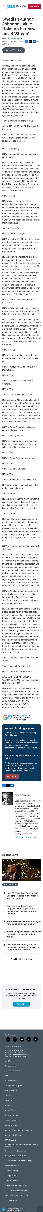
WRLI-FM (26, 1054)
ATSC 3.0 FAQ (22, 1056)
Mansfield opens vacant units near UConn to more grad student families (24, 934)
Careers (7, 1095)
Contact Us (8, 1100)
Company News (10, 1066)
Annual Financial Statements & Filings (18, 1161)
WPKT (20, 1054)
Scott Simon (16, 38)
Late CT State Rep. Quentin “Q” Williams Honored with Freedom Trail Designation (22, 895)
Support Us (9, 1105)
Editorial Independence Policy (15, 1185)
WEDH (7, 1052)
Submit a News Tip (11, 1110)
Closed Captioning (11, 1171)
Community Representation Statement (18, 1130)
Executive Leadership (12, 1071)
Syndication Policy (11, 1180)
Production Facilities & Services (16, 1190)
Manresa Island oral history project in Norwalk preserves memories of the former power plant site (22, 910)
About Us (8, 1061)
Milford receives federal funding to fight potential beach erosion (24, 922)
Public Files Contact (11, 1056)
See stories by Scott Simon (26, 837)
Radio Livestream (11, 1125)
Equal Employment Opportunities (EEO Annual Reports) (21, 1145)
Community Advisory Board (14, 1086)
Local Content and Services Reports (17, 1195)
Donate (35, 6)
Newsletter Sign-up (11, 1115)
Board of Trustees (11, 1081)
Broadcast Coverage (12, 1166)
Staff (6, 1076)
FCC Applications (11, 1176)
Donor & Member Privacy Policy (16, 1151)
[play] (3, 1209)
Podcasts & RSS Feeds (13, 1120)
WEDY (23, 1052)
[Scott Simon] (7, 798)
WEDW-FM (8, 1054)
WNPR (15, 1054)
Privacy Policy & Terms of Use (15, 1156)
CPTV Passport (10, 1140)
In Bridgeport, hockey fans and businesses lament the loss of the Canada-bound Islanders (23, 947)
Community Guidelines (13, 1135)
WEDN (12, 1052)
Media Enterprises (11, 1091)
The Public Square (11, 1200)
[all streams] (40, 1209)
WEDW (17, 1052)
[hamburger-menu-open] (4, 6)
